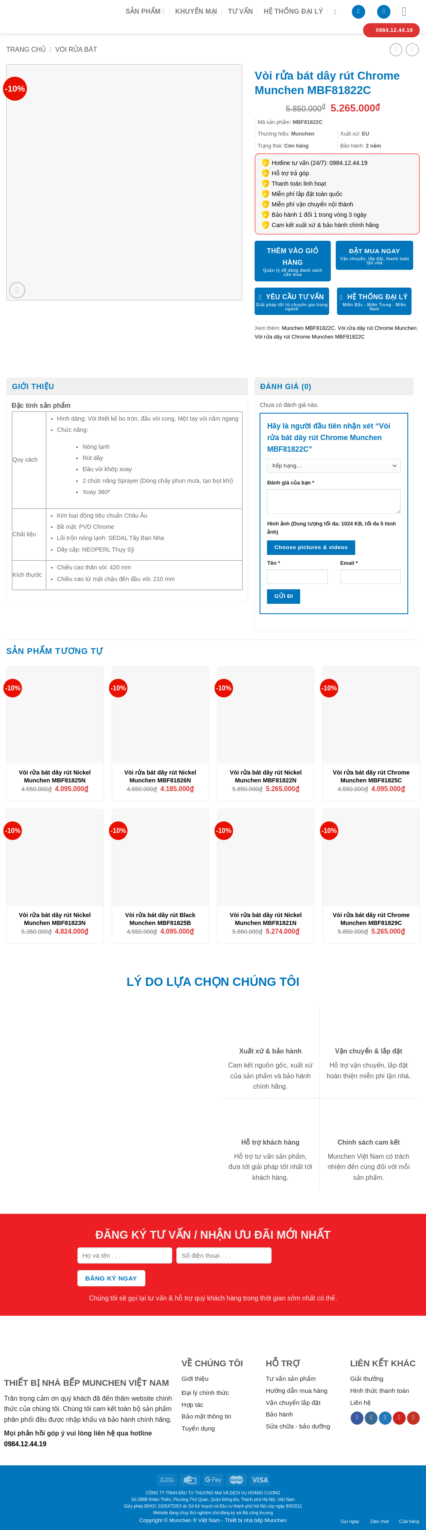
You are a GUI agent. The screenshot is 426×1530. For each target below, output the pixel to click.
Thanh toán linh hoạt (299, 183)
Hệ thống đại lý (293, 11)
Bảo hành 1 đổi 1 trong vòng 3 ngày (319, 214)
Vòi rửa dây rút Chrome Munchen (377, 328)
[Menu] (408, 11)
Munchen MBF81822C (308, 328)
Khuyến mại (196, 11)
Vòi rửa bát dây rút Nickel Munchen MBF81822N (266, 776)
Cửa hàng (409, 1516)
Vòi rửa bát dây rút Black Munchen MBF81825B (160, 919)
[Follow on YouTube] (413, 1418)
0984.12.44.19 (25, 1444)
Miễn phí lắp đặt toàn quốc (307, 194)
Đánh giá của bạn (290, 483)
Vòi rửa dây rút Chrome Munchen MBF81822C (310, 337)
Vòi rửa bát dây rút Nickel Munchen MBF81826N (160, 776)
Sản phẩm (144, 12)
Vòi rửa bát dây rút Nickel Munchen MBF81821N (266, 919)
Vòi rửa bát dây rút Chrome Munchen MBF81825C (371, 776)
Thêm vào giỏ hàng (293, 256)
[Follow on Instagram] (371, 1418)
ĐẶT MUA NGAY (374, 250)
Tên (273, 563)
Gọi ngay (350, 1516)
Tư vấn (240, 11)
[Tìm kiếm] (337, 12)
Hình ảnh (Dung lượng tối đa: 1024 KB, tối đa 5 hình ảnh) (331, 528)
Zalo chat (379, 1516)
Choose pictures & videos (311, 547)
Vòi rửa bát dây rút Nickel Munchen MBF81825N (55, 776)
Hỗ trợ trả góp (290, 173)
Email (349, 563)
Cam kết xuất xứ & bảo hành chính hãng (325, 225)
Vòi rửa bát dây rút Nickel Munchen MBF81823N (55, 919)
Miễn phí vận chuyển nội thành (312, 204)
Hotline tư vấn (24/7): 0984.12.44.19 (320, 163)
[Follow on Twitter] (385, 1418)
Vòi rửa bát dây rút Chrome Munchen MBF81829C (371, 919)
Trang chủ (26, 49)
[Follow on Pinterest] (399, 1418)
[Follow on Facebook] (357, 1418)
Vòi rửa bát (76, 49)
